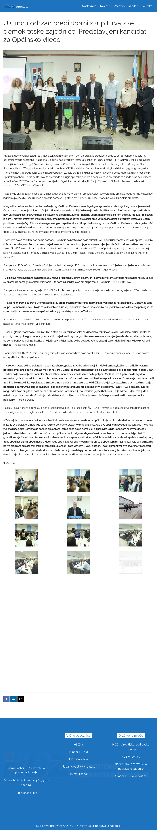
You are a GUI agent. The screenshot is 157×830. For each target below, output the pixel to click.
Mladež (133, 6)
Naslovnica (89, 6)
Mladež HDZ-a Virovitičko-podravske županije (131, 766)
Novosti (105, 6)
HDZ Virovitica (78, 759)
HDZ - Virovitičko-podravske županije (130, 747)
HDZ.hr (78, 744)
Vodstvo (119, 6)
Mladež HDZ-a (78, 751)
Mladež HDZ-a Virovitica (131, 776)
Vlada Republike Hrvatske (78, 766)
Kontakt (147, 6)
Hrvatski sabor (78, 774)
